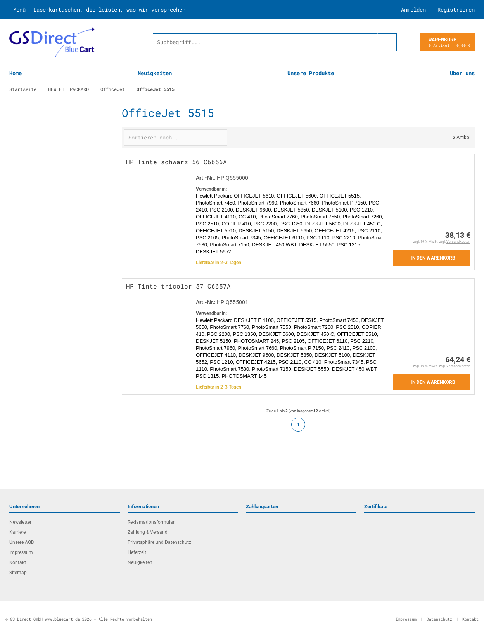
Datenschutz (439, 619)
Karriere (17, 532)
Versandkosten (458, 242)
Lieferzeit (137, 552)
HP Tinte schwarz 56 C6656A (176, 162)
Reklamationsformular (151, 522)
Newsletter (20, 522)
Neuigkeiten (155, 73)
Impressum (21, 552)
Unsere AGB (21, 542)
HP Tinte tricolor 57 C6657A (178, 286)
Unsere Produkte (310, 73)
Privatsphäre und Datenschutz (159, 542)
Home (15, 73)
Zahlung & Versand (148, 532)
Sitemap (18, 572)
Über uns (462, 73)
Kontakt (17, 562)
